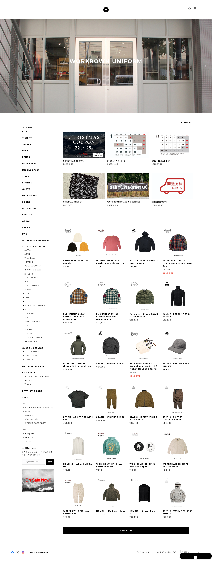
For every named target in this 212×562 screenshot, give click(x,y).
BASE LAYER (29, 166)
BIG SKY (28, 339)
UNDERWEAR (30, 200)
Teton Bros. (30, 268)
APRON (26, 228)
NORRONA (29, 323)
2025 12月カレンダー (162, 161)
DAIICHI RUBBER (32, 331)
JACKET (26, 145)
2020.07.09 (157, 205)
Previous (7, 66)
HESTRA (28, 343)
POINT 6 (28, 292)
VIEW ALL (188, 123)
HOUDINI (29, 272)
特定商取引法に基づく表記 (35, 435)
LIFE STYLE (29, 383)
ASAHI (27, 264)
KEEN (27, 307)
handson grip (31, 351)
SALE (25, 409)
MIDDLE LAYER (31, 173)
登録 (50, 474)
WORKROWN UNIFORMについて (39, 420)
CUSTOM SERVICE (33, 358)
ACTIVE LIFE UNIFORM (35, 256)
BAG (24, 242)
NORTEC (28, 327)
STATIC (28, 319)
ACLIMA (28, 311)
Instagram (29, 446)
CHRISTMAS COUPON (73, 161)
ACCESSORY (29, 214)
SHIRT (25, 180)
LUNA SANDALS (32, 295)
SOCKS (26, 207)
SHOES (26, 235)
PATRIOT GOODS (32, 402)
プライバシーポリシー (33, 431)
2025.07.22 (157, 164)
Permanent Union (33, 276)
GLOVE (26, 193)
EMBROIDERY (31, 366)
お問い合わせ (30, 428)
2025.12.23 (68, 164)
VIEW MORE (128, 530)
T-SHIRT (27, 138)
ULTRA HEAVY (31, 288)
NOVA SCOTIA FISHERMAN (37, 387)
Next (205, 66)
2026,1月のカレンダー (117, 161)
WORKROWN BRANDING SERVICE (123, 202)
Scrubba (28, 391)
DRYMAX (29, 299)
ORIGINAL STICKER (72, 202)
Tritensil (28, 395)
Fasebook (29, 450)
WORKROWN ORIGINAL (36, 249)
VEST (25, 152)
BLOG (27, 424)
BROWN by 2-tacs (33, 280)
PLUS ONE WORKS (33, 347)
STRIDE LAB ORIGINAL (35, 315)
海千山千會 (29, 284)
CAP (24, 131)
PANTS (26, 159)
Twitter (28, 454)
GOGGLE (27, 221)
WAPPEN (29, 370)
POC (26, 335)
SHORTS (27, 187)
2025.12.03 (112, 164)
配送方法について (159, 202)
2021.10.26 (112, 205)
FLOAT (28, 303)
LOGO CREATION (32, 362)
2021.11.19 (67, 205)
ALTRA (28, 260)
